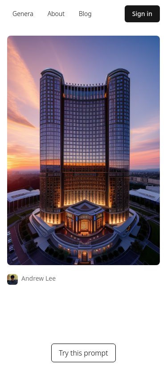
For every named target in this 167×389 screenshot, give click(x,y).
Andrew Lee (38, 278)
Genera (22, 13)
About (56, 13)
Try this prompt (83, 353)
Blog (85, 13)
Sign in (142, 13)
